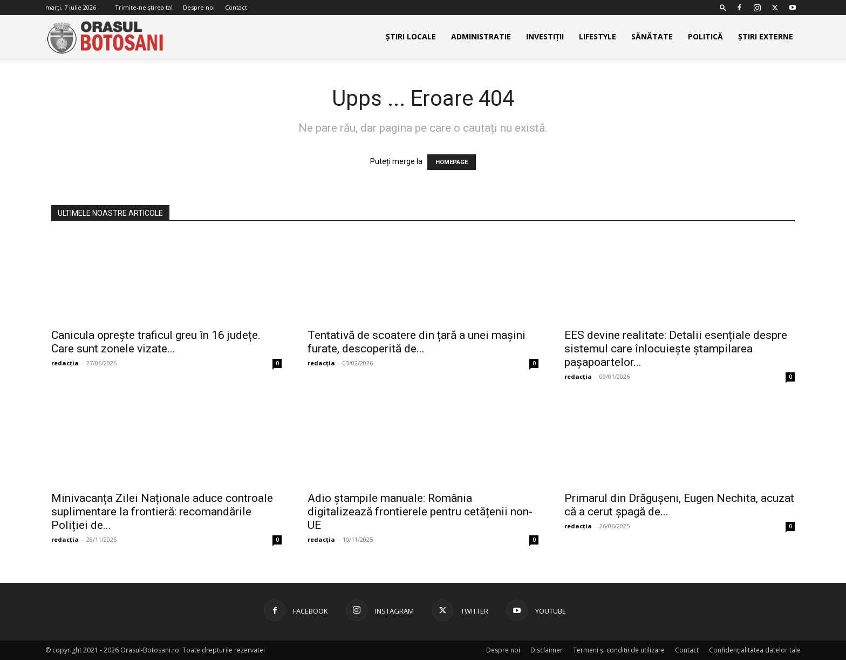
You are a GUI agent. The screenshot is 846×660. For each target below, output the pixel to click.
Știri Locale (411, 36)
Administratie (481, 36)
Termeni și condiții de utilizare (619, 650)
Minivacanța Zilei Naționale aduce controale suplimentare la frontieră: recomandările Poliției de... (162, 512)
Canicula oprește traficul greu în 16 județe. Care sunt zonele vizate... (156, 342)
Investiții (545, 36)
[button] (723, 7)
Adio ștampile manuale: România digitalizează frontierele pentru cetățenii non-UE (420, 512)
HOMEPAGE (451, 162)
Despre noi (199, 7)
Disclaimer (546, 650)
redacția (65, 363)
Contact (236, 7)
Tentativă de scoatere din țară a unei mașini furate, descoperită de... (417, 342)
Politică (705, 36)
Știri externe (765, 36)
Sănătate (652, 36)
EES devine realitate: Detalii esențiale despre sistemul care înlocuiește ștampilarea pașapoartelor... (675, 349)
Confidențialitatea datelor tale (755, 650)
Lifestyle (597, 36)
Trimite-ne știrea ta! (144, 7)
